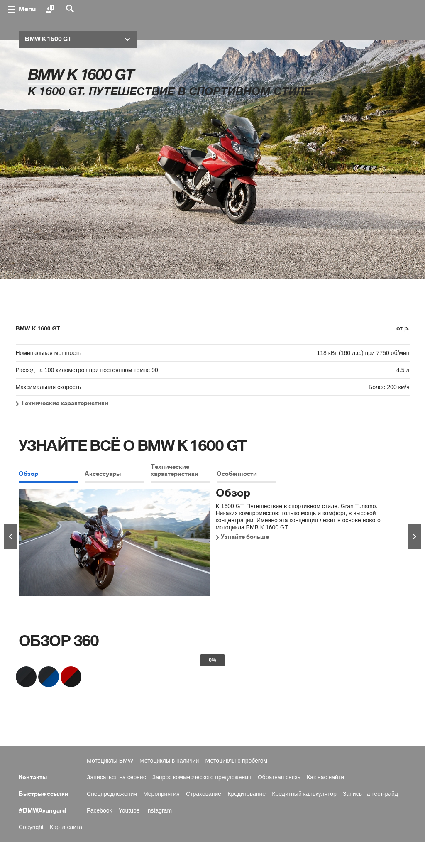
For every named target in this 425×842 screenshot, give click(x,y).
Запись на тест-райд (370, 794)
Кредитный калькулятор (304, 794)
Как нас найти (325, 777)
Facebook (99, 810)
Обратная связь (279, 777)
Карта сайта (66, 827)
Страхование (203, 794)
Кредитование (246, 794)
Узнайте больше (245, 537)
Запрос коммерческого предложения (202, 777)
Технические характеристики (64, 403)
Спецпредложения (112, 794)
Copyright (31, 827)
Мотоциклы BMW (110, 760)
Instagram (159, 810)
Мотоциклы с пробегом (236, 760)
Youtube (129, 810)
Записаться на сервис (116, 777)
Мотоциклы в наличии (169, 760)
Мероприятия (161, 794)
